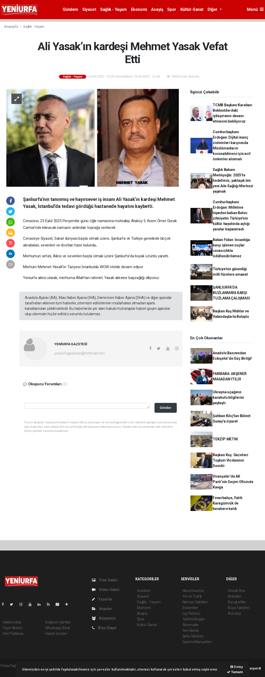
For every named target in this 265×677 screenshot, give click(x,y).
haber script (9, 671)
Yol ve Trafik (192, 596)
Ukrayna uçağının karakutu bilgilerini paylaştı (228, 397)
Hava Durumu (193, 591)
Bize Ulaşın (104, 628)
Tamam (235, 672)
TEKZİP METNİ (225, 439)
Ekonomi (139, 9)
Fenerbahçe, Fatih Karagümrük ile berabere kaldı (227, 503)
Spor (171, 9)
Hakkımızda (12, 622)
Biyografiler (237, 602)
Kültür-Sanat (191, 9)
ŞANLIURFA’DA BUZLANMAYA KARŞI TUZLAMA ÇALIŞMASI (231, 292)
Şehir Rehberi (193, 636)
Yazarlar (102, 599)
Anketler (234, 596)
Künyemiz (103, 618)
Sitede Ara (236, 591)
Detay (236, 667)
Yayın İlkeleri (12, 628)
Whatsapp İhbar (57, 628)
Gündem (70, 9)
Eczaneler (190, 608)
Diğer (213, 9)
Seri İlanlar (190, 630)
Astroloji (234, 613)
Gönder (165, 408)
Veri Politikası (13, 633)
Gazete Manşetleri (197, 642)
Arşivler (102, 609)
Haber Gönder (56, 633)
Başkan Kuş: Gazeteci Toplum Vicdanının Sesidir (230, 460)
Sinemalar (190, 625)
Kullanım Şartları (58, 622)
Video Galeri (105, 590)
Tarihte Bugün (193, 619)
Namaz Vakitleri (195, 602)
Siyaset (89, 9)
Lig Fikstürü (191, 613)
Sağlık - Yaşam (113, 9)
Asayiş (157, 9)
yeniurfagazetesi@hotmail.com (79, 353)
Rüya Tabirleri (238, 608)
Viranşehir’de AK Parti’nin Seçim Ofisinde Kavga (233, 481)
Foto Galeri (105, 580)
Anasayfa (11, 26)
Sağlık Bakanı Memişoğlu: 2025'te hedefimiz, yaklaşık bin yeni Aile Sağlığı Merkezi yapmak (233, 180)
